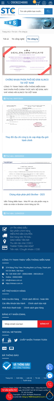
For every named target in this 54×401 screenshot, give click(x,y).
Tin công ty (32, 39)
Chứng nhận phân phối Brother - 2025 (27, 194)
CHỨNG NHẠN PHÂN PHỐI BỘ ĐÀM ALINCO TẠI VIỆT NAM (27, 81)
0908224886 (19, 2)
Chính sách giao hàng (33, 308)
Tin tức (14, 32)
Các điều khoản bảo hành (13, 303)
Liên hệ (29, 378)
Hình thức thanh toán (11, 308)
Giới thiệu (19, 378)
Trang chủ (6, 32)
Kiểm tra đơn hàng (10, 299)
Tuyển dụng (27, 380)
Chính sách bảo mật (37, 303)
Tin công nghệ (18, 39)
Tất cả (6, 39)
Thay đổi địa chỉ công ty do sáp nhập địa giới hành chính (27, 139)
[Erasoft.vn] (43, 397)
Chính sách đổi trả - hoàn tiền (35, 299)
